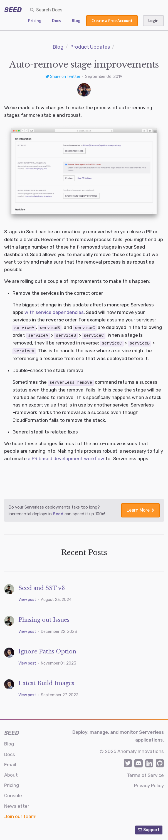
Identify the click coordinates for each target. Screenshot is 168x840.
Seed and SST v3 (41, 587)
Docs (56, 20)
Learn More (140, 509)
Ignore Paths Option (47, 650)
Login (153, 20)
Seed (58, 512)
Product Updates (90, 47)
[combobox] (59, 9)
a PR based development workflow (66, 457)
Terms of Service (145, 774)
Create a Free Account (112, 20)
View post (27, 598)
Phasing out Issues (44, 618)
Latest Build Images (46, 682)
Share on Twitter (63, 76)
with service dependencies (54, 312)
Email (10, 763)
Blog (76, 20)
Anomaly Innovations (140, 750)
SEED (13, 10)
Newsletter (16, 805)
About (11, 774)
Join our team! (20, 815)
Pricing (34, 20)
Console (13, 794)
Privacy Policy (149, 784)
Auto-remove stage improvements (84, 64)
